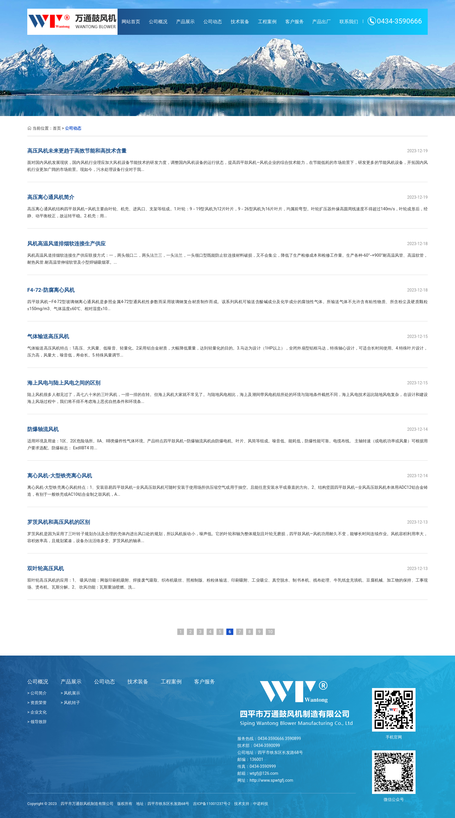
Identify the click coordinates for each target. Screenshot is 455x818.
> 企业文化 (37, 712)
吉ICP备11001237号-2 (211, 803)
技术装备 (240, 21)
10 (270, 631)
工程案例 (267, 21)
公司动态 (212, 21)
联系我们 (349, 21)
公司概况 (158, 21)
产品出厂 (321, 21)
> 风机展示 (70, 693)
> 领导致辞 (37, 721)
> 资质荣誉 (37, 702)
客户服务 (294, 21)
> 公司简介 (37, 693)
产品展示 (185, 21)
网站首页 (131, 21)
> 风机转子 (70, 702)
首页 (57, 128)
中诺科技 (260, 803)
